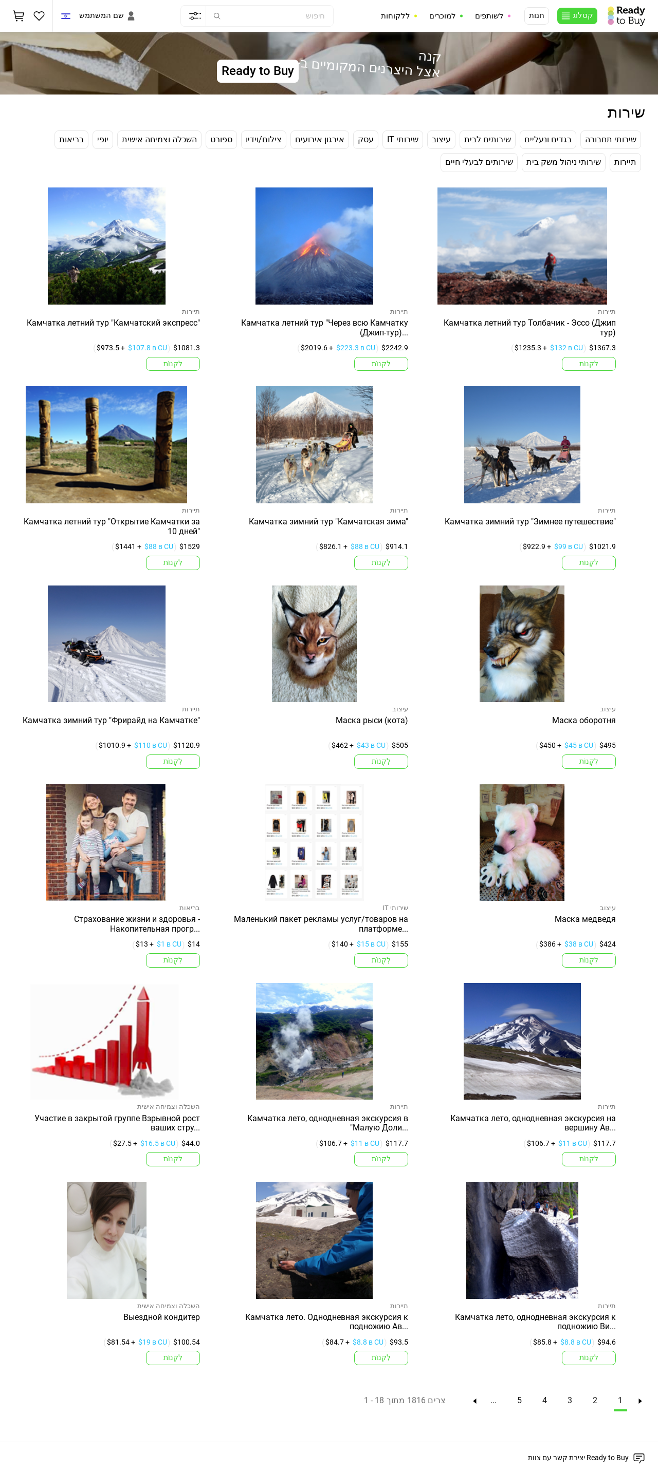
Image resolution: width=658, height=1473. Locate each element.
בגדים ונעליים (548, 139)
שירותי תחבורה (610, 139)
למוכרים (442, 16)
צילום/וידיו (264, 139)
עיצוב (441, 139)
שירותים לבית (487, 139)
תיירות (625, 162)
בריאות (71, 139)
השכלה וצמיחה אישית (159, 139)
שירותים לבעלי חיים (479, 162)
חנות (536, 15)
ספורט (221, 139)
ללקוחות (395, 16)
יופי (102, 139)
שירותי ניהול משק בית (563, 162)
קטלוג (583, 15)
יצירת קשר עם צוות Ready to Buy (578, 1457)
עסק (366, 139)
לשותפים (489, 16)
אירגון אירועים (319, 139)
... (493, 1400)
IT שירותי (402, 139)
